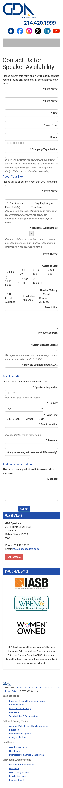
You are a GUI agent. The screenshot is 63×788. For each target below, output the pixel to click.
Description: (51, 307)
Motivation (14, 768)
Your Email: (52, 125)
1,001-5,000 (9, 281)
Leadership (14, 712)
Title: (55, 113)
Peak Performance (18, 776)
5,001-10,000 (23, 281)
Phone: (54, 137)
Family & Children (17, 737)
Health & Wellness (18, 747)
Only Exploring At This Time (42, 205)
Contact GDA (14, 557)
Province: (53, 440)
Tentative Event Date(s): (45, 227)
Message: (52, 478)
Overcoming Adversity (20, 772)
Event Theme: (50, 254)
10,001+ (37, 281)
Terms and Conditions (49, 687)
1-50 (10, 271)
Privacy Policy (11, 691)
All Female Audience (10, 298)
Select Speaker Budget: (45, 344)
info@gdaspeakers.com (25, 548)
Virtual (28, 418)
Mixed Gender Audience (44, 298)
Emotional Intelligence (20, 733)
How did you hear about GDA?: (41, 364)
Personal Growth (17, 780)
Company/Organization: (45, 149)
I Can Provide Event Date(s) (14, 205)
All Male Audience (29, 298)
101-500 (37, 271)
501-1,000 (50, 271)
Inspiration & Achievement (22, 764)
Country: (53, 403)
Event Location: (49, 424)
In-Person (13, 418)
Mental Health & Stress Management (26, 755)
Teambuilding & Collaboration (23, 716)
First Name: (51, 89)
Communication (17, 704)
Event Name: (51, 191)
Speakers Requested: (46, 387)
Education (14, 730)
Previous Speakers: (47, 332)
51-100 (22, 271)
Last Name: (51, 101)
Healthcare (14, 751)
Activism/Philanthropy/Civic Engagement (29, 726)
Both (40, 418)
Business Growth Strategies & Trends (27, 701)
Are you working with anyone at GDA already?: (32, 452)
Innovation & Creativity (20, 708)
